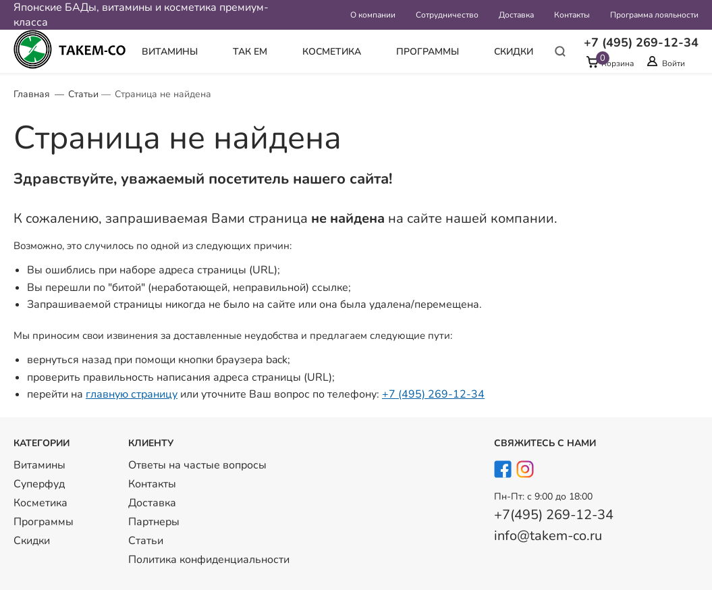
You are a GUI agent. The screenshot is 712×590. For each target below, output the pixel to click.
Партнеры (154, 521)
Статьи (83, 94)
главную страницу (131, 394)
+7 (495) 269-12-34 (433, 394)
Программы (427, 51)
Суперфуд (39, 484)
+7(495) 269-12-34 (553, 515)
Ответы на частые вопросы (197, 465)
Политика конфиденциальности (209, 559)
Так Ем (250, 51)
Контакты (572, 14)
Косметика (331, 51)
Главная (31, 94)
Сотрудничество (447, 14)
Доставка (516, 14)
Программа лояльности (654, 14)
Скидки (513, 51)
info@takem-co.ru (548, 536)
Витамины (170, 51)
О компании (372, 14)
